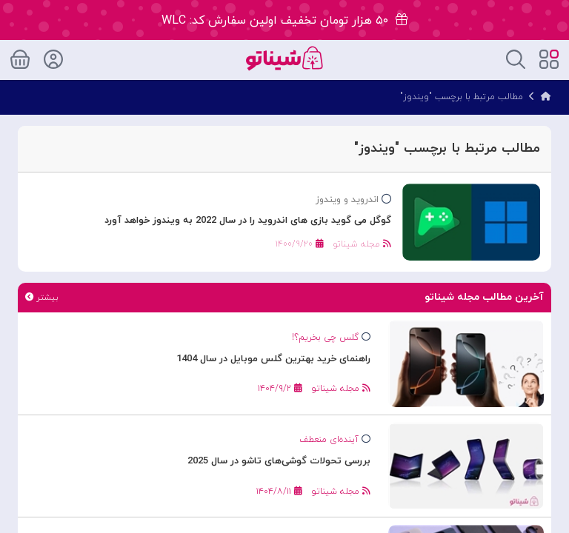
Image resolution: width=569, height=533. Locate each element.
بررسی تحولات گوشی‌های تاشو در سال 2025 (278, 461)
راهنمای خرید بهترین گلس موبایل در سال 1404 (273, 359)
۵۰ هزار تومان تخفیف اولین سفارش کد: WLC (284, 21)
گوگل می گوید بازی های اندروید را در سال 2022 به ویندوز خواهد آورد (247, 220)
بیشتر (41, 298)
